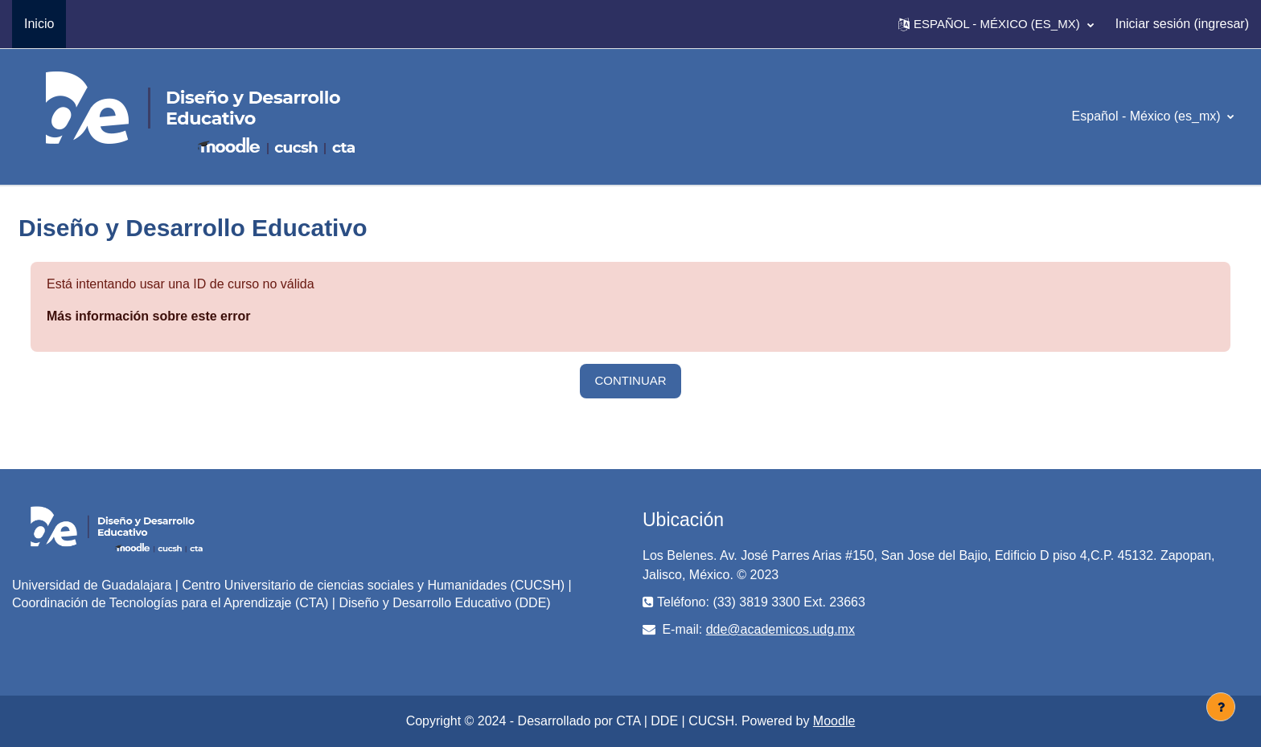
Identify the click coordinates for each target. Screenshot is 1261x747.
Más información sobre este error (148, 316)
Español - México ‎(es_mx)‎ (1148, 116)
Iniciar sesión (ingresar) (1182, 24)
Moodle (834, 721)
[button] (996, 24)
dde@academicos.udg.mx (780, 629)
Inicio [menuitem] (39, 24)
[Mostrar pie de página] (1220, 706)
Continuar (630, 380)
